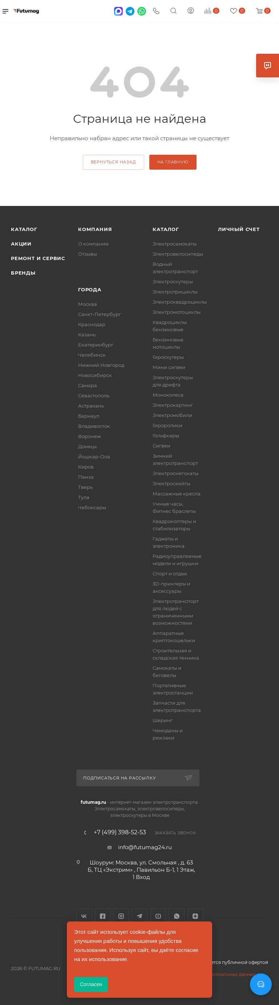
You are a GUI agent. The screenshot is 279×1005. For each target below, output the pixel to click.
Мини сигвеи (169, 367)
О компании (93, 244)
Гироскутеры (168, 357)
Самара (87, 385)
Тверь (85, 487)
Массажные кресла (177, 494)
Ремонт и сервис (38, 258)
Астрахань (91, 406)
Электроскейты (171, 483)
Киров (86, 467)
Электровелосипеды (178, 254)
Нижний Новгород (101, 365)
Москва (87, 304)
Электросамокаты (175, 244)
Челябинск (92, 355)
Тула (83, 497)
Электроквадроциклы (180, 302)
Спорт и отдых (170, 573)
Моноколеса (168, 395)
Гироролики (167, 425)
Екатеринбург (95, 345)
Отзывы (87, 254)
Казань (87, 334)
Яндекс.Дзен (195, 916)
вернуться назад (113, 162)
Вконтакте (84, 916)
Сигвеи (161, 446)
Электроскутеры (173, 281)
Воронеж (89, 436)
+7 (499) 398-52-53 (120, 832)
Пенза (86, 477)
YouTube (158, 916)
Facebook (102, 916)
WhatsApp (177, 916)
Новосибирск (95, 375)
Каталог (24, 229)
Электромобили (172, 415)
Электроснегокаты (175, 473)
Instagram (121, 916)
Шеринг (163, 720)
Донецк (87, 446)
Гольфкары (166, 435)
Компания (95, 229)
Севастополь (93, 395)
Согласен (91, 984)
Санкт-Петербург (99, 314)
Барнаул (88, 416)
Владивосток (94, 426)
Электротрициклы (175, 292)
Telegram (139, 916)
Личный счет (239, 229)
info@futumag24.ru (145, 847)
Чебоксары (92, 507)
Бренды (23, 273)
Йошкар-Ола (94, 456)
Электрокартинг (173, 405)
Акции (21, 244)
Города (89, 289)
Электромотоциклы (177, 312)
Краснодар (91, 324)
